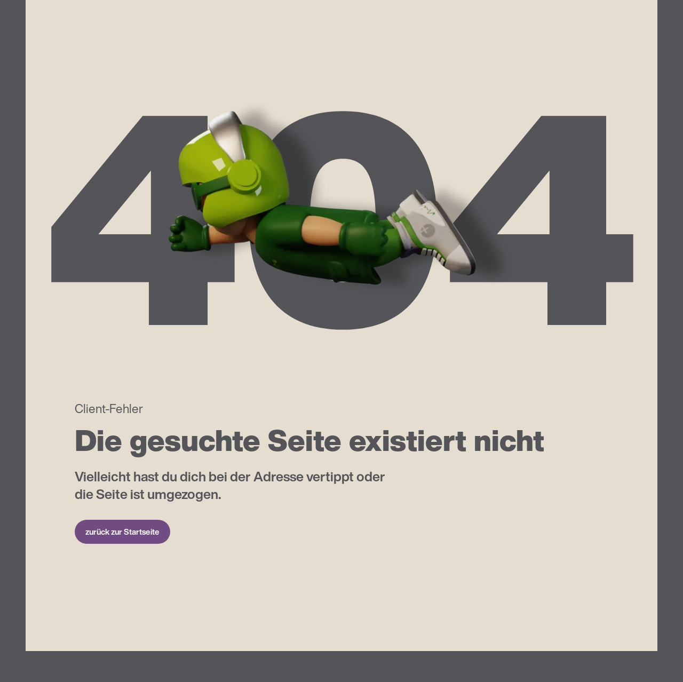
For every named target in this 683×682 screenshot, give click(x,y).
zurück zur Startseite (122, 531)
